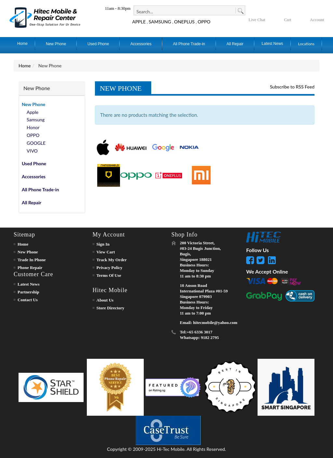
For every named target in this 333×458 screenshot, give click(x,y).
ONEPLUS (184, 21)
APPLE (139, 21)
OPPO (204, 21)
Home (25, 65)
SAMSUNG (160, 21)
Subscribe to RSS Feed (292, 86)
